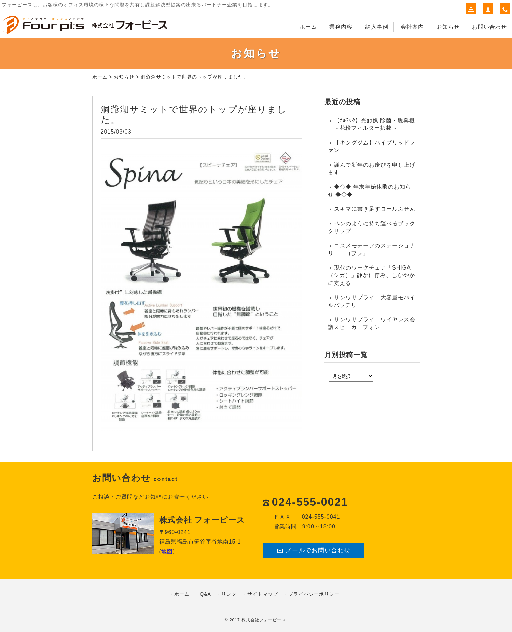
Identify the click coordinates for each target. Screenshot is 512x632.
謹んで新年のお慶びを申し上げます (372, 168)
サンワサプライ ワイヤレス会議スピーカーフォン (372, 323)
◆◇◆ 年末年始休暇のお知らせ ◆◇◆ (370, 190)
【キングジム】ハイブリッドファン (372, 146)
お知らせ (448, 27)
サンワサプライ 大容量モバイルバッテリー (372, 301)
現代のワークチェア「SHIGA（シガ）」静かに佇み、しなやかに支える (371, 275)
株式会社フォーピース (263, 620)
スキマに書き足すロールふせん (374, 209)
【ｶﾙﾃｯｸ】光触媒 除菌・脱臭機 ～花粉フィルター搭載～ (371, 124)
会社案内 (412, 27)
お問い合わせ (489, 27)
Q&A (205, 594)
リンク (229, 594)
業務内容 (340, 27)
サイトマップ (262, 594)
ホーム (308, 27)
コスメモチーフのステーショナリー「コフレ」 (372, 249)
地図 (167, 551)
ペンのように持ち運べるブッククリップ (372, 227)
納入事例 (376, 27)
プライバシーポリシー (314, 594)
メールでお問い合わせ (313, 550)
